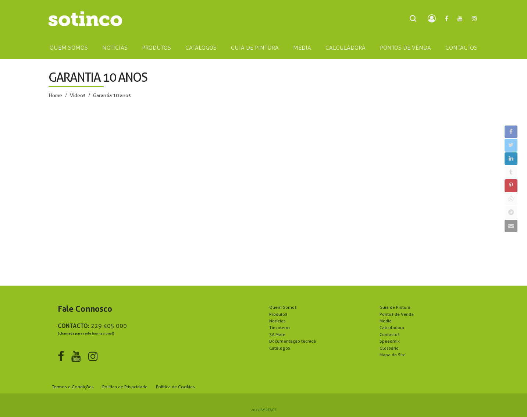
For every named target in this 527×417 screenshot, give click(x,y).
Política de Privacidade (124, 386)
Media (386, 321)
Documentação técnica (292, 341)
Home (55, 95)
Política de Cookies (175, 386)
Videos (77, 95)
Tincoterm (279, 327)
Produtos (278, 314)
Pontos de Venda (397, 314)
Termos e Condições (73, 386)
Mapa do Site (393, 354)
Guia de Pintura (395, 307)
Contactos (390, 334)
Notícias (277, 321)
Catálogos (279, 348)
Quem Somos (283, 307)
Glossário (389, 348)
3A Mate (277, 334)
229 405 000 (109, 325)
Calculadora (392, 327)
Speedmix (390, 341)
